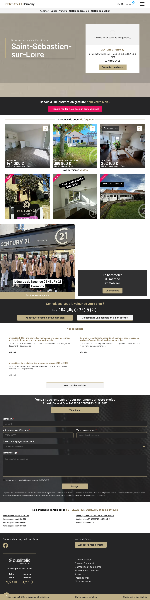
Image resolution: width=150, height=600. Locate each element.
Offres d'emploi (83, 559)
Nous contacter (83, 581)
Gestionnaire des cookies (135, 597)
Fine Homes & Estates (87, 570)
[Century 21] (20, 4)
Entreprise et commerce (88, 566)
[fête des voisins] (75, 90)
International (82, 577)
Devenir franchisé (84, 563)
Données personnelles (86, 597)
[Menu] (142, 4)
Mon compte (125, 3)
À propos (80, 574)
